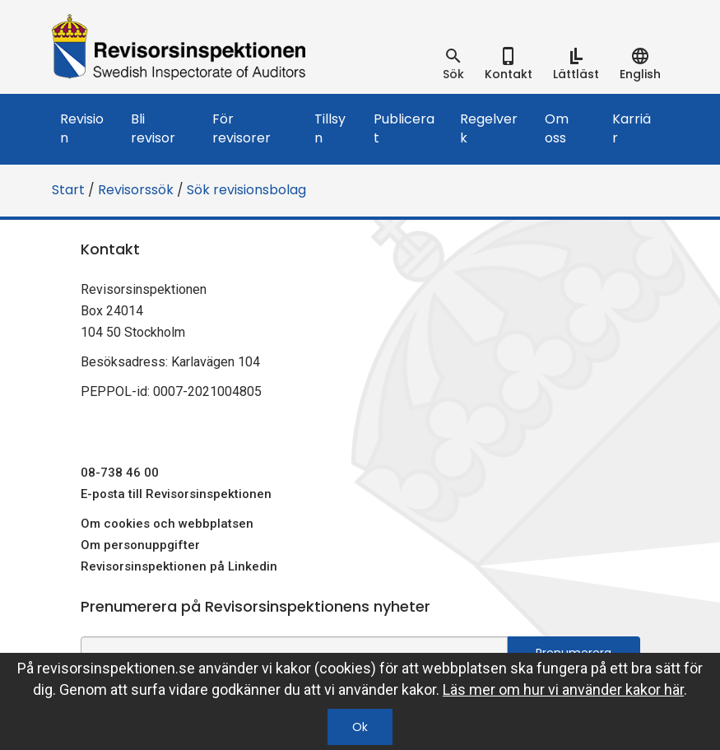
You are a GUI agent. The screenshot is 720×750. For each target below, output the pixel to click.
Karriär (631, 128)
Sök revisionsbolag (246, 189)
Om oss (557, 128)
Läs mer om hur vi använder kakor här (563, 689)
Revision (82, 128)
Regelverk (489, 128)
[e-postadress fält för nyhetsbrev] (294, 651)
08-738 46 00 (120, 472)
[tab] (453, 64)
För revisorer (241, 128)
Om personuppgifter (140, 545)
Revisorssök (136, 189)
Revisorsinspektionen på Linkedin (179, 566)
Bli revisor (153, 128)
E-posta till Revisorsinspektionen (176, 494)
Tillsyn (330, 128)
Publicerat (404, 128)
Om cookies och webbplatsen (167, 523)
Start (68, 189)
